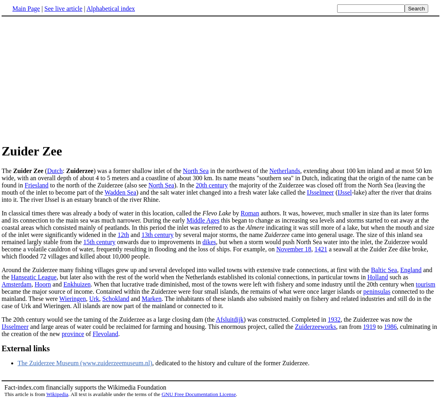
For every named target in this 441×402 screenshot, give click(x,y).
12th (123, 234)
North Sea (196, 170)
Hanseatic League (34, 277)
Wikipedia (57, 394)
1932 (334, 319)
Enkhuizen (77, 284)
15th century (99, 242)
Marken (152, 298)
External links (26, 348)
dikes (209, 242)
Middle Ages (203, 220)
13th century (157, 234)
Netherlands (284, 170)
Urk (94, 298)
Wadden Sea (120, 192)
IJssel (345, 192)
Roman (249, 213)
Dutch (55, 170)
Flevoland (105, 333)
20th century (212, 185)
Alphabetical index (110, 8)
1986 (390, 326)
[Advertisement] (69, 79)
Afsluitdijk (229, 319)
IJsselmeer (320, 192)
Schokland (115, 298)
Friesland (37, 185)
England (410, 270)
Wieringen (72, 298)
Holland (378, 277)
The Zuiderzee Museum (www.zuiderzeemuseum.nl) (85, 363)
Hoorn (43, 284)
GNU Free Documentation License (198, 394)
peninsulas (377, 291)
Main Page (26, 8)
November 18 (294, 249)
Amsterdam (17, 284)
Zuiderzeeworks (315, 326)
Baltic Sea (384, 270)
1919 (369, 326)
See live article (63, 8)
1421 (320, 249)
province (73, 333)
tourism (425, 284)
